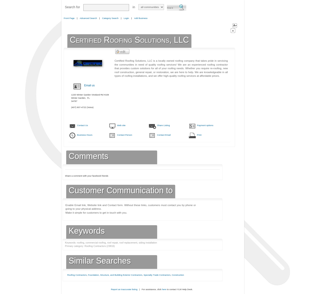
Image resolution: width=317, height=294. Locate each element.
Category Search (110, 18)
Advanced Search (88, 18)
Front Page (69, 18)
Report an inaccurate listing (124, 289)
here (164, 289)
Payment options (205, 125)
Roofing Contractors (77, 275)
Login (126, 18)
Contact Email (164, 135)
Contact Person (124, 135)
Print (199, 135)
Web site (121, 125)
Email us (89, 85)
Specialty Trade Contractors (156, 275)
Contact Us (82, 125)
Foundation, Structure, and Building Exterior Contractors (115, 275)
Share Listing (163, 125)
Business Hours (84, 135)
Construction (178, 275)
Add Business (141, 18)
